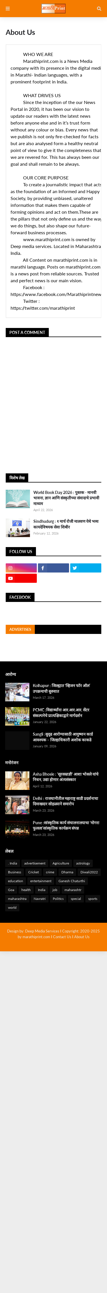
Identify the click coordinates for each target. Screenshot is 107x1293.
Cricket (33, 872)
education (15, 881)
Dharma (67, 872)
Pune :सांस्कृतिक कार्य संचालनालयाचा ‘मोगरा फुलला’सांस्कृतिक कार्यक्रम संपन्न (66, 825)
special (76, 898)
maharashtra (17, 898)
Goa (11, 890)
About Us (82, 936)
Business (14, 872)
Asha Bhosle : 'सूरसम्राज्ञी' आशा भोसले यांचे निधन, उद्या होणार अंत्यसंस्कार (65, 777)
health (26, 890)
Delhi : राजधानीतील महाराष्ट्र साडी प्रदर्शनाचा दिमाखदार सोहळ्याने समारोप (65, 801)
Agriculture (61, 863)
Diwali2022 (89, 872)
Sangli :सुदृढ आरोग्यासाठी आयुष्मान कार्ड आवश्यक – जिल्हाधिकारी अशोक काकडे (63, 737)
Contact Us (62, 936)
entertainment (40, 881)
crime (50, 872)
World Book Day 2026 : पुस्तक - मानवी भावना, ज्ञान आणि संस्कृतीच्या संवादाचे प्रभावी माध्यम (66, 498)
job (55, 890)
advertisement (34, 863)
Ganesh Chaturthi (71, 881)
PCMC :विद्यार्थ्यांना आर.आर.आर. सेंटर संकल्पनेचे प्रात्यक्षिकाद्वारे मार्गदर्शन (61, 712)
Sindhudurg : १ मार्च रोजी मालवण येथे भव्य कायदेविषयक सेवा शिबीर (65, 524)
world (12, 907)
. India (12, 863)
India (41, 890)
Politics (58, 898)
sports (92, 898)
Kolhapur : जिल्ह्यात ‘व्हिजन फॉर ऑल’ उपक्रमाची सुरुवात (61, 688)
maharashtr (72, 890)
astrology (83, 863)
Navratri (40, 898)
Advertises (20, 629)
